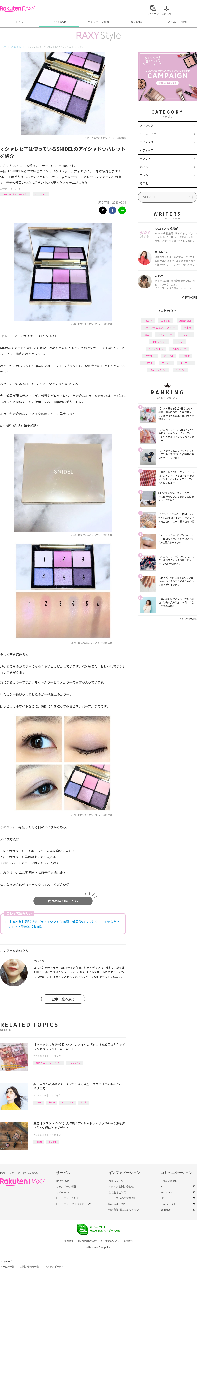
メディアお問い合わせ (121, 1186)
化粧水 (186, 356)
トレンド (53, 1141)
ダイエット (186, 363)
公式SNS (136, 21)
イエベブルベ (179, 348)
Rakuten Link (168, 1204)
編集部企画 (185, 320)
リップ (179, 341)
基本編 (52, 1102)
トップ (20, 21)
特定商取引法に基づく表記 (123, 1209)
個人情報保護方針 (87, 1240)
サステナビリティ (54, 1266)
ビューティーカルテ (67, 1198)
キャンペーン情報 (98, 21)
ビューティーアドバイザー (71, 1204)
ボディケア (146, 150)
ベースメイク (148, 134)
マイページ (62, 1192)
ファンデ (166, 363)
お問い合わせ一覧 (29, 1266)
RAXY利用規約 (116, 1204)
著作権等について (109, 1240)
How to (39, 1102)
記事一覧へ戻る (63, 998)
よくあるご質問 (177, 21)
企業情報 (69, 1240)
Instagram (166, 1192)
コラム (144, 175)
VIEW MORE (188, 297)
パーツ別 (168, 356)
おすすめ (165, 320)
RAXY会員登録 (169, 1180)
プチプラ (150, 356)
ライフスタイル (158, 370)
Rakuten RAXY (17, 9)
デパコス (147, 363)
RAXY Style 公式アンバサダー (15, 194)
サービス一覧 (7, 1266)
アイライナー (67, 1102)
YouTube (166, 1209)
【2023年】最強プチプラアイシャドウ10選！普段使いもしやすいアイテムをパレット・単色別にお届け (63, 924)
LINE (163, 1198)
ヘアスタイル (156, 348)
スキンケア (147, 125)
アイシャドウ (41, 194)
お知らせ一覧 (116, 1180)
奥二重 (83, 1102)
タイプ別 (180, 370)
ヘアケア (145, 158)
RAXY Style (59, 21)
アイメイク (15, 188)
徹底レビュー (159, 341)
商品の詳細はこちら (63, 900)
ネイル (144, 167)
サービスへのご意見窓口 (122, 1198)
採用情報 (128, 1240)
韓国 (146, 334)
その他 (144, 183)
